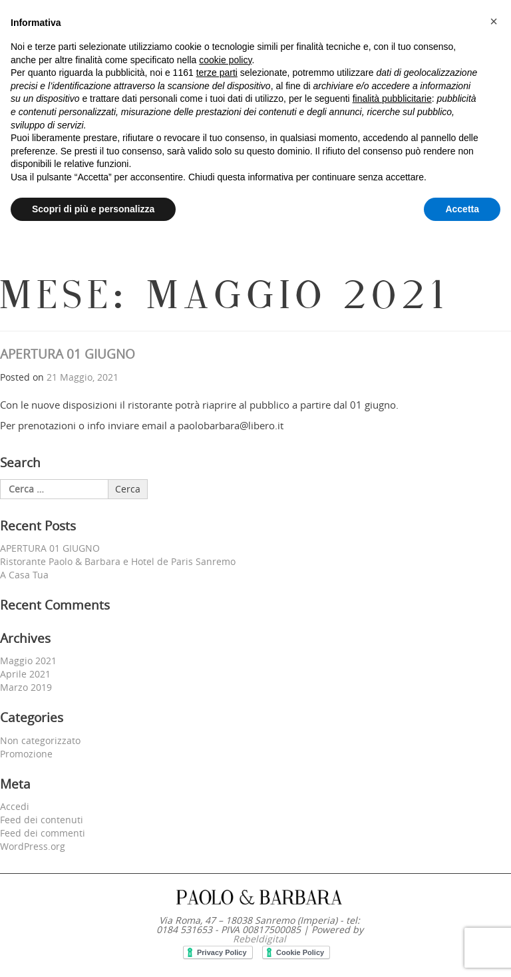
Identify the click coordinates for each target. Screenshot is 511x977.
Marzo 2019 (26, 687)
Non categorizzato (40, 740)
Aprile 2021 (25, 674)
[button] (493, 21)
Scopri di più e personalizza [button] (93, 209)
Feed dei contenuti (41, 819)
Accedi (14, 806)
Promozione (26, 753)
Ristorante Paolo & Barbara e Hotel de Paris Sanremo (118, 561)
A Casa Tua (24, 574)
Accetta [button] (462, 209)
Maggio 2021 (28, 660)
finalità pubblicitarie (392, 98)
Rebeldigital (259, 938)
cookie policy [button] (225, 60)
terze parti (217, 72)
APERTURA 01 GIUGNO (67, 354)
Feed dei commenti (42, 833)
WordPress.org (32, 846)
